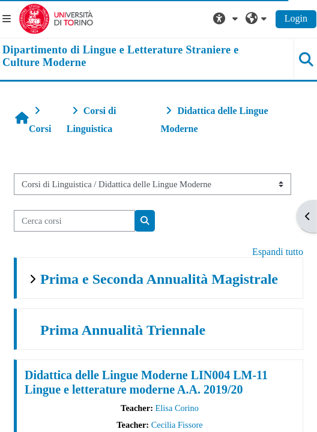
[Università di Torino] (56, 18)
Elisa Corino (177, 408)
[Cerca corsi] (74, 221)
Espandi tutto (277, 252)
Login (296, 18)
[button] (227, 18)
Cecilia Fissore (177, 425)
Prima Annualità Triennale (122, 330)
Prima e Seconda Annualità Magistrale (159, 279)
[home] (132, 57)
